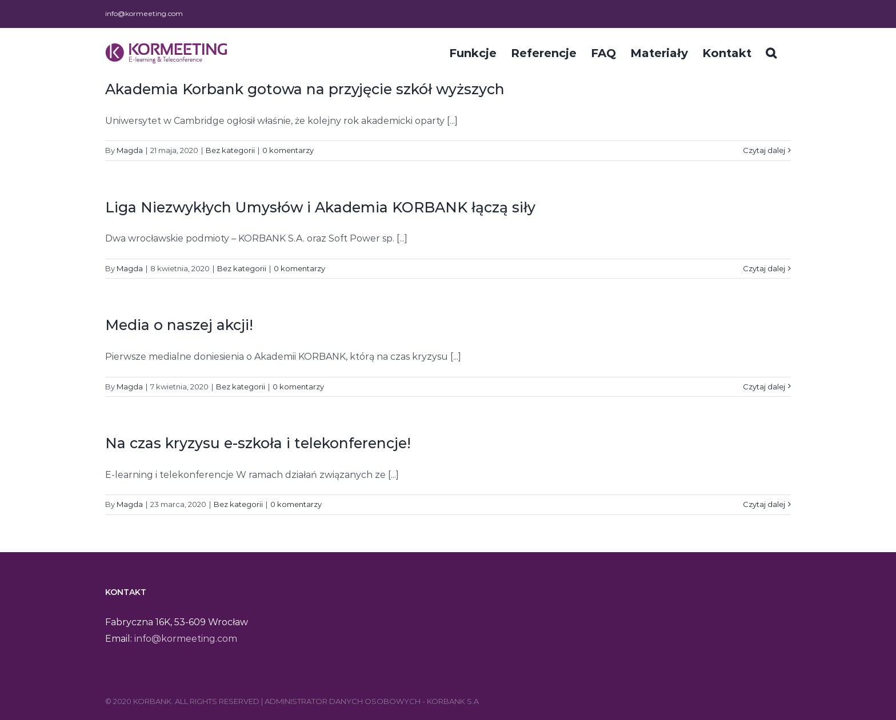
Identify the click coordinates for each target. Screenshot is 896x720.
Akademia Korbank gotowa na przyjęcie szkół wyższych (305, 89)
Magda (130, 150)
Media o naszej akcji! (179, 324)
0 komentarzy (288, 150)
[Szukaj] (771, 52)
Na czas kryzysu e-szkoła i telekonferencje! (258, 443)
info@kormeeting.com (144, 13)
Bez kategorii (230, 150)
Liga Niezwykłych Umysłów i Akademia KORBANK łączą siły (320, 207)
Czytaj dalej (764, 150)
